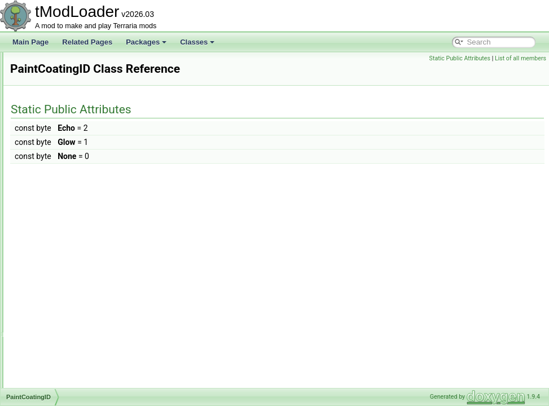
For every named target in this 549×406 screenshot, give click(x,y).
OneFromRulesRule (67, 139)
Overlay (48, 163)
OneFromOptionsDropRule (77, 114)
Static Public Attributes (459, 58)
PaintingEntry (57, 250)
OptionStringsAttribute (70, 151)
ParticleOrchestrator (67, 275)
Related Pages (87, 42)
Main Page (30, 42)
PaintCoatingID (60, 226)
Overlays (50, 188)
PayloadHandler (61, 374)
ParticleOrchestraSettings (75, 263)
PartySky (50, 337)
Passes (48, 350)
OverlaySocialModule (69, 201)
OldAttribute (55, 89)
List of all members (520, 58)
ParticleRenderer (62, 300)
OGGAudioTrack (62, 64)
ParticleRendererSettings (74, 312)
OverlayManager (62, 176)
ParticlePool (55, 288)
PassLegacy (55, 362)
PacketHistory (58, 213)
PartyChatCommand (68, 325)
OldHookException (65, 101)
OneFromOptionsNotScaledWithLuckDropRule (107, 126)
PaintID (48, 238)
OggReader (54, 77)
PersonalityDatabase (68, 387)
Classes (197, 42)
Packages (146, 42)
